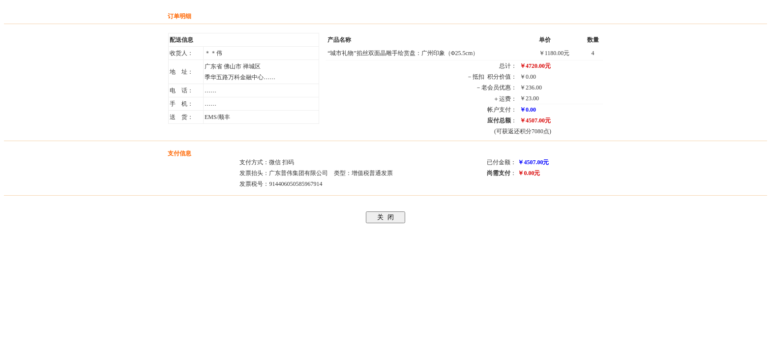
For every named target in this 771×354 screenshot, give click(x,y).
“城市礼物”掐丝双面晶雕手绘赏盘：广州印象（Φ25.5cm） (402, 53)
